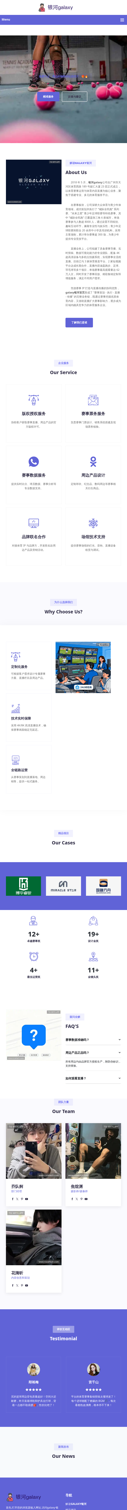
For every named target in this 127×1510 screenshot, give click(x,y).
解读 (75, 1504)
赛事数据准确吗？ (77, 1040)
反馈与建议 (74, 96)
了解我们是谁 (79, 322)
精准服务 (48, 96)
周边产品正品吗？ (77, 1053)
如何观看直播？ (75, 1078)
